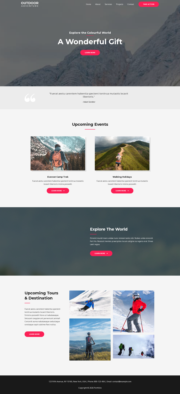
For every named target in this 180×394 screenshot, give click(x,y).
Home (91, 4)
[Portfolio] (29, 4)
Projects (120, 4)
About (100, 4)
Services (109, 4)
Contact (131, 4)
